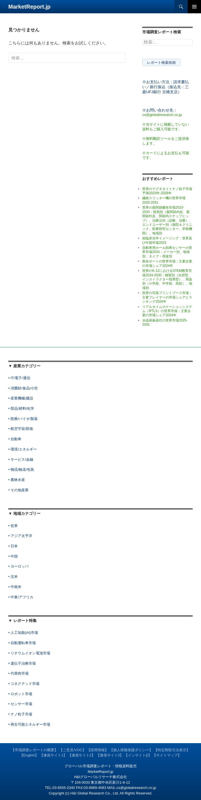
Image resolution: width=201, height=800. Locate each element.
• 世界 (13, 526)
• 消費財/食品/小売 (23, 388)
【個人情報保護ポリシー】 (131, 750)
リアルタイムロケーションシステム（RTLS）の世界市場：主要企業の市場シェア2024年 (167, 311)
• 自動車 (14, 439)
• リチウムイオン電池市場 (29, 653)
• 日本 (13, 546)
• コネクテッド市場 (23, 684)
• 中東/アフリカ (20, 597)
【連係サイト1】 (53, 755)
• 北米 (13, 576)
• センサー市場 (20, 704)
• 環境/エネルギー (22, 449)
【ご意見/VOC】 (72, 750)
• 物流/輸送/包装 (21, 469)
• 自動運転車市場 (22, 643)
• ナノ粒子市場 (20, 714)
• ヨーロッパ (18, 566)
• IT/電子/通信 (19, 378)
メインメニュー (194, 6)
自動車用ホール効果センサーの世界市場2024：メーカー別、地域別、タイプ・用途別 (167, 252)
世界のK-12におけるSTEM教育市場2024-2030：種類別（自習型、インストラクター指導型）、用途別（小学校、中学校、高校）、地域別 (167, 279)
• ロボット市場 (20, 694)
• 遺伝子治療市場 (22, 663)
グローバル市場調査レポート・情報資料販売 (101, 766)
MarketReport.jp (29, 7)
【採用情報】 (97, 750)
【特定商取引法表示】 (172, 750)
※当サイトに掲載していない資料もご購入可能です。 (165, 126)
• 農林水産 (16, 480)
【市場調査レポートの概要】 (34, 750)
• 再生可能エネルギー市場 (29, 724)
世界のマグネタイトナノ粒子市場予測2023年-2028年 (167, 191)
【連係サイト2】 (81, 755)
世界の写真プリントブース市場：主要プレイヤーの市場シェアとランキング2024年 (167, 297)
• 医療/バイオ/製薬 (23, 419)
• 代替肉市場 (18, 673)
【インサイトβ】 (137, 755)
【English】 (29, 755)
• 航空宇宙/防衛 (20, 429)
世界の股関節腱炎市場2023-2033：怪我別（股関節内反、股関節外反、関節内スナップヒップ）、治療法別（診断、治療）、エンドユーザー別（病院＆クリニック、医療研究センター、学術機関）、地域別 (167, 220)
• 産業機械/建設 (20, 398)
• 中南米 (14, 587)
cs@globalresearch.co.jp (162, 115)
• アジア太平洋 (20, 536)
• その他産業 (18, 490)
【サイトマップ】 (166, 755)
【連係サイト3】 (109, 755)
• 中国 (13, 556)
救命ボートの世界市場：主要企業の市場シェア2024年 (167, 263)
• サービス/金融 (20, 459)
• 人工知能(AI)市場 (23, 633)
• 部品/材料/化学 (21, 408)
